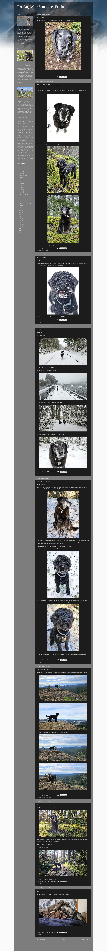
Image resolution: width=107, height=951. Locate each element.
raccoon (22, 146)
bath (32, 121)
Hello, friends (40, 17)
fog (22, 132)
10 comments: (52, 795)
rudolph (28, 147)
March (21, 187)
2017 (20, 222)
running (31, 147)
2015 (20, 226)
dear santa (27, 129)
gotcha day (24, 133)
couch (29, 127)
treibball (27, 156)
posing (29, 144)
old (27, 141)
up (31, 156)
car (29, 126)
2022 (20, 212)
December (22, 171)
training (24, 156)
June (21, 181)
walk (47, 883)
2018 (20, 220)
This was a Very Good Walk (44, 669)
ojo (25, 141)
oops (29, 141)
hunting (26, 137)
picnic (18, 144)
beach (19, 123)
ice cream (31, 137)
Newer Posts (41, 939)
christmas (24, 127)
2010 (20, 236)
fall (29, 130)
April (21, 185)
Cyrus (23, 129)
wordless (19, 159)
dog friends (20, 130)
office (22, 141)
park (32, 141)
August (21, 177)
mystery (27, 140)
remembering (20, 147)
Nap (38, 891)
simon (22, 150)
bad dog (31, 119)
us (32, 156)
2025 (20, 167)
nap (41, 934)
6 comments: (52, 248)
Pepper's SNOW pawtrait (43, 258)
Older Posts (86, 939)
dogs (25, 130)
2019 (20, 218)
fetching (19, 132)
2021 (20, 214)
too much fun (25, 155)
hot (24, 137)
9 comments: (52, 319)
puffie (18, 146)
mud (18, 140)
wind (25, 158)
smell (25, 150)
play (21, 144)
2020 (20, 216)
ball (30, 121)
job (18, 138)
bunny (23, 126)
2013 (20, 230)
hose (21, 137)
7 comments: (53, 881)
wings (28, 158)
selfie (45, 250)
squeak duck (27, 152)
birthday (31, 123)
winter (31, 158)
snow (48, 250)
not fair (18, 141)
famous (32, 130)
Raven (32, 146)
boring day (31, 124)
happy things (22, 136)
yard (23, 159)
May (21, 183)
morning (28, 138)
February (22, 189)
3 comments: (52, 76)
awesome (27, 119)
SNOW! (39, 329)
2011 (20, 234)
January (22, 191)
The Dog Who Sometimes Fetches (41, 7)
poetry (23, 144)
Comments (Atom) (47, 942)
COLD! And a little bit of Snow (45, 481)
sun (44, 883)
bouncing (19, 126)
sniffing (28, 150)
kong (20, 138)
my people (22, 140)
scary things (22, 149)
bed (28, 123)
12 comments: (52, 659)
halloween (31, 133)
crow (21, 129)
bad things (25, 121)
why (22, 158)
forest (41, 883)
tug (30, 156)
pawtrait (18, 143)
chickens (19, 127)
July (21, 179)
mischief (25, 138)
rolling (24, 147)
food (24, 132)
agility (18, 119)
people (22, 143)
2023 (20, 210)
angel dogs (22, 119)
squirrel (31, 152)
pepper (41, 250)
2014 (20, 228)
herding (18, 137)
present (32, 144)
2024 (20, 169)
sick (30, 149)
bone (27, 124)
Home (63, 939)
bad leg (19, 121)
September (22, 175)
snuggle (18, 152)
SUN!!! (39, 805)
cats (32, 126)
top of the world (47, 797)
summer (22, 154)
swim (29, 154)
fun (29, 132)
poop (26, 144)
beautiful (24, 123)
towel (21, 156)
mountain (31, 138)
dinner (32, 129)
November (22, 173)
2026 (20, 166)
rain (25, 146)
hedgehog (31, 135)
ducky (27, 130)
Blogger (56, 948)
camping (26, 126)
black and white (21, 124)
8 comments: (53, 471)
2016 (20, 224)
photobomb (31, 143)
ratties (28, 146)
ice (28, 137)
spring (22, 152)
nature (32, 140)
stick (18, 154)
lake (22, 138)
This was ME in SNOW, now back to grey (48, 85)
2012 (20, 232)
